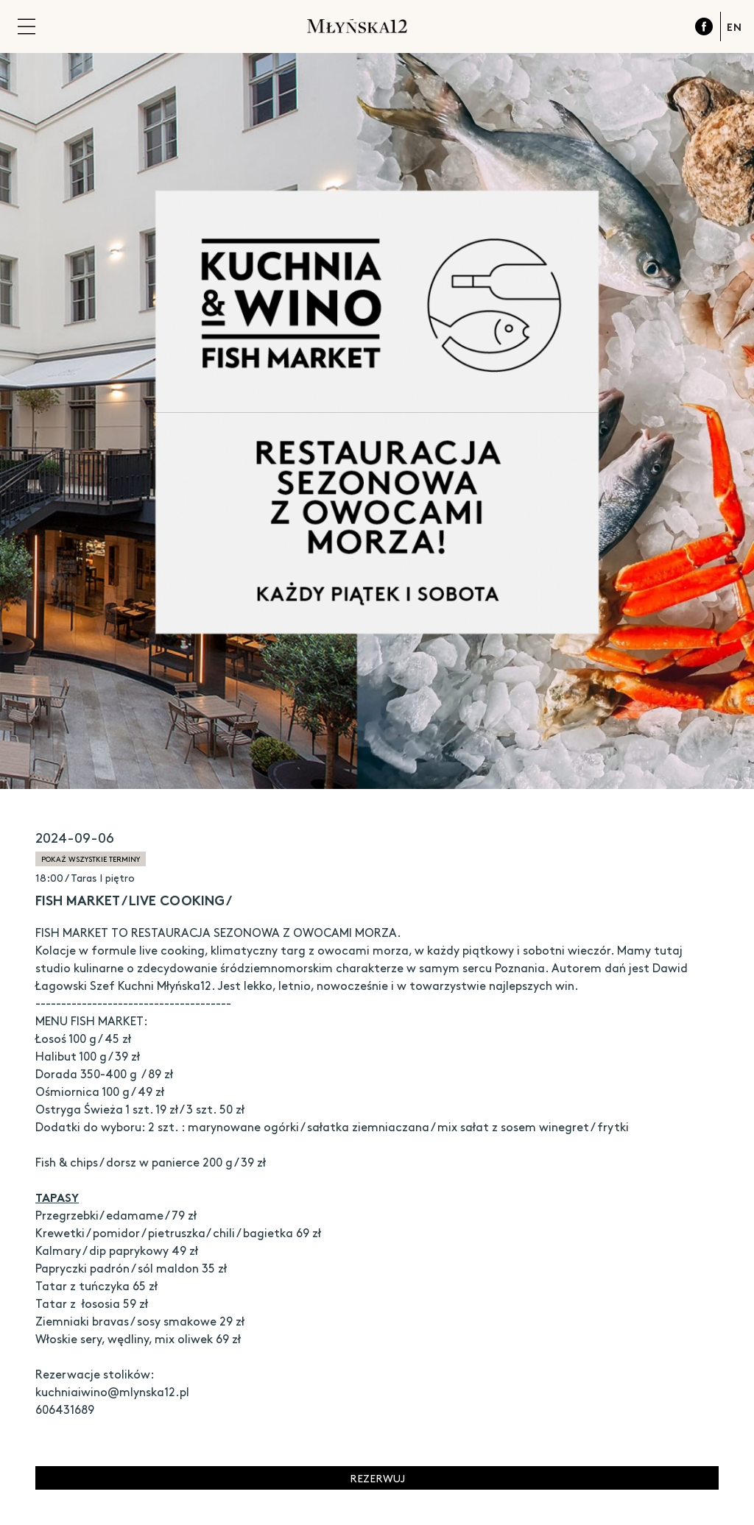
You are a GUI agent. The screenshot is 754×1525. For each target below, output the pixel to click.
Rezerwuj (377, 1478)
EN (734, 26)
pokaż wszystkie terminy (90, 859)
